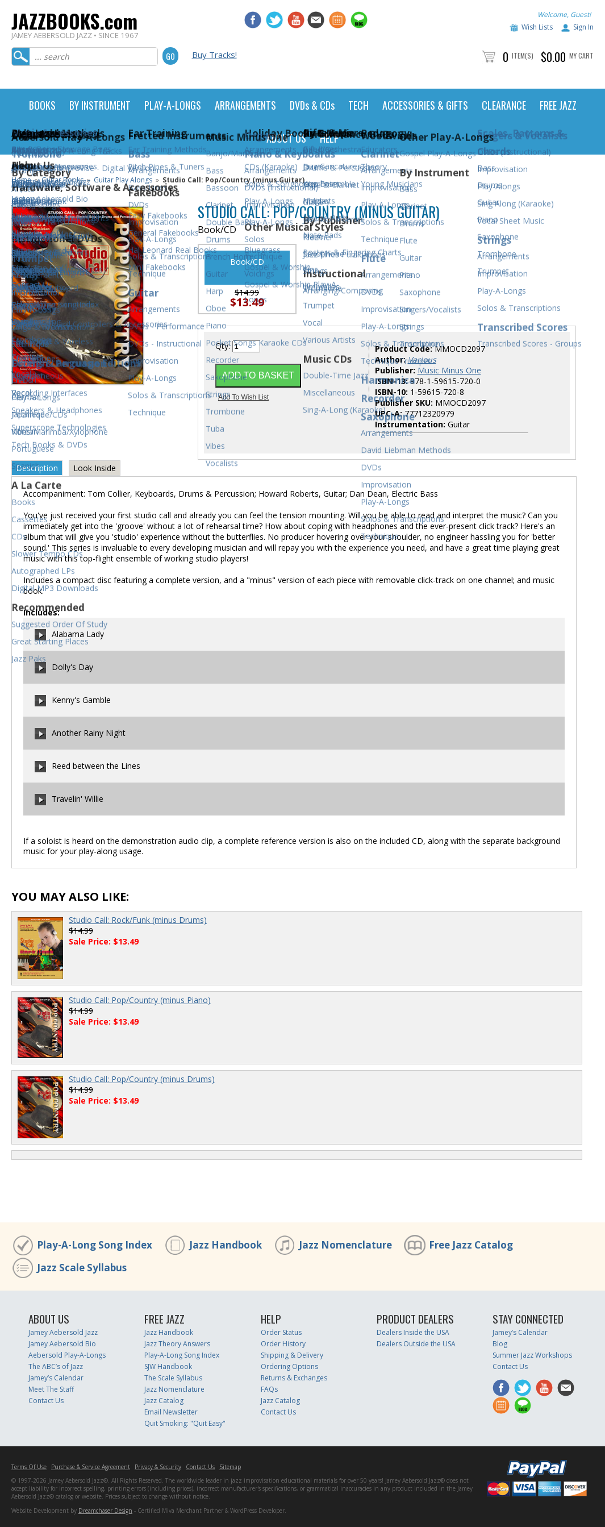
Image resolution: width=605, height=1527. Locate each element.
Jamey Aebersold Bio (62, 1344)
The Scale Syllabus (173, 1378)
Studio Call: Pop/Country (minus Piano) (140, 1000)
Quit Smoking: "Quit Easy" (185, 1423)
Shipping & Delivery (292, 1355)
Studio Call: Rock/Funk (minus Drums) (138, 919)
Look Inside (94, 468)
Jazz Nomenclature (345, 1244)
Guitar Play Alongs (123, 180)
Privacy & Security (158, 1467)
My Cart (581, 55)
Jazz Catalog (163, 1400)
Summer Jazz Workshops (532, 1355)
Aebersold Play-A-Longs (67, 1355)
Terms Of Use (29, 1467)
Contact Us (46, 1400)
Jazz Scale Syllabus (82, 1267)
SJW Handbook (168, 1366)
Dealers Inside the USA (413, 1332)
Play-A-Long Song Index (94, 1244)
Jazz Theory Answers (177, 1344)
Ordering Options (289, 1366)
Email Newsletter (171, 1412)
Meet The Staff (51, 1389)
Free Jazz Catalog (471, 1244)
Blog (500, 1344)
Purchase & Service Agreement (90, 1467)
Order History (283, 1344)
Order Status (281, 1332)
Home (21, 180)
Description (37, 468)
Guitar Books (62, 180)
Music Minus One (449, 370)
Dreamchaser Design (105, 1510)
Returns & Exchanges (294, 1378)
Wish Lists (537, 27)
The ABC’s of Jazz (55, 1366)
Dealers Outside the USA (416, 1344)
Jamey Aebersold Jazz (63, 1332)
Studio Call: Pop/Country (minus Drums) (142, 1079)
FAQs (269, 1389)
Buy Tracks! (214, 54)
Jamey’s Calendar (56, 1378)
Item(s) (522, 55)
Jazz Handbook (225, 1244)
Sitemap (230, 1467)
